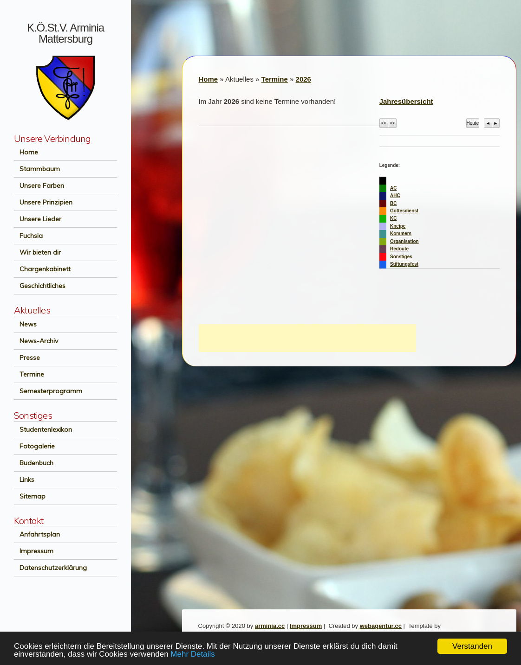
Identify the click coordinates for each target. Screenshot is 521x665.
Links (24, 479)
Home (26, 152)
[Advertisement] (307, 338)
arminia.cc (270, 625)
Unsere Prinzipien (43, 202)
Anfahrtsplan (37, 534)
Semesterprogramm (48, 391)
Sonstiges (401, 256)
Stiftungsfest (404, 264)
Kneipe (397, 226)
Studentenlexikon (43, 429)
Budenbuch (33, 463)
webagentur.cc (381, 625)
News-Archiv (36, 341)
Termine (29, 374)
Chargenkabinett (42, 269)
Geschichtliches (39, 285)
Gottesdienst (404, 210)
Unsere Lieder (37, 219)
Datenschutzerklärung (50, 567)
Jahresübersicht (406, 101)
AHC (395, 195)
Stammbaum (37, 169)
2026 (303, 79)
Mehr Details (192, 654)
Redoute (399, 248)
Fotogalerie (34, 446)
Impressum (33, 551)
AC (393, 188)
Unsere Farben (39, 185)
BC (393, 203)
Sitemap (30, 496)
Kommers (400, 233)
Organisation (404, 241)
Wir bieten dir (37, 252)
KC (393, 218)
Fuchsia (28, 235)
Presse (27, 357)
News (25, 324)
